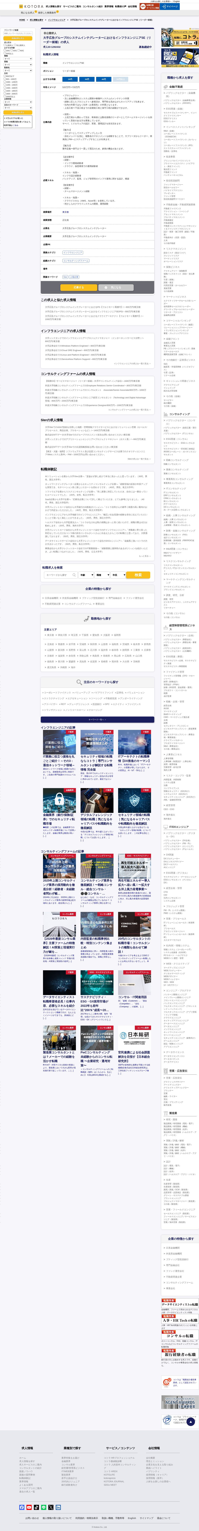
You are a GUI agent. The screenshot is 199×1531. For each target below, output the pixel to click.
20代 (7, 51)
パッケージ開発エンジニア (175, 994)
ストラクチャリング (54, 698)
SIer (65, 277)
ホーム (22, 1458)
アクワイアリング (171, 385)
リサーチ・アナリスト (173, 312)
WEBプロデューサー (173, 970)
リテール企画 (169, 375)
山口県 (138, 655)
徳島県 (50, 661)
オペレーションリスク (173, 261)
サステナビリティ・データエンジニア (180, 877)
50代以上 (8, 54)
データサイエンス (175, 1052)
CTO (166, 892)
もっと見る (144, 556)
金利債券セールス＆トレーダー (177, 306)
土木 (166, 240)
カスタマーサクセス (172, 940)
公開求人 (8, 45)
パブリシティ (153, 1471)
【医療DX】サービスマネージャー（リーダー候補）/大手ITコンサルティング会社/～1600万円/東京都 (92, 381)
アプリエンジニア (171, 1047)
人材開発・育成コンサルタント (177, 525)
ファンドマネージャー (173, 184)
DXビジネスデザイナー (174, 861)
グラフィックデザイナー (174, 1082)
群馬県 (147, 644)
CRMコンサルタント (173, 498)
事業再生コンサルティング (179, 479)
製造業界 (65, 1474)
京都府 (50, 655)
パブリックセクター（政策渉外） (178, 648)
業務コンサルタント (172, 473)
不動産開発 (168, 223)
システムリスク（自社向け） (176, 794)
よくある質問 (26, 1485)
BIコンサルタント (171, 501)
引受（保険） (169, 280)
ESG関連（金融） (175, 108)
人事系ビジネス (174, 754)
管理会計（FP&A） (172, 684)
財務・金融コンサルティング (180, 530)
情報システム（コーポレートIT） (178, 949)
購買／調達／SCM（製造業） (176, 1189)
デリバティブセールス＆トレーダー (179, 309)
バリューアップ (82, 692)
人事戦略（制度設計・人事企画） (178, 761)
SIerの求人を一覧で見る (138, 459)
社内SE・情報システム (177, 945)
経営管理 (170, 805)
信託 (166, 364)
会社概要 (150, 1458)
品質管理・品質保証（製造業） (177, 1192)
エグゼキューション (78, 698)
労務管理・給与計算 (172, 767)
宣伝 (166, 1099)
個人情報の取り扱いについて (57, 1518)
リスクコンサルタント (173, 565)
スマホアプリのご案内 (30, 1488)
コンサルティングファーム (75, 261)
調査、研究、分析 (175, 595)
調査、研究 (168, 599)
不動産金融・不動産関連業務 (180, 204)
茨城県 (125, 644)
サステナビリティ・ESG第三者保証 (179, 449)
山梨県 (50, 650)
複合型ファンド (170, 169)
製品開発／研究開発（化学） (176, 1129)
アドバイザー (50, 704)
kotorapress (110, 1478)
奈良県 (72, 655)
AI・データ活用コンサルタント (177, 510)
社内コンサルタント (172, 898)
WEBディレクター (172, 979)
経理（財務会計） (171, 682)
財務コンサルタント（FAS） (176, 535)
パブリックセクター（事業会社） (178, 639)
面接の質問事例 (27, 1474)
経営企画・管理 (174, 888)
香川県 (61, 661)
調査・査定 (168, 282)
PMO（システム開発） (173, 913)
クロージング (95, 710)
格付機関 (167, 403)
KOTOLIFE (109, 1474)
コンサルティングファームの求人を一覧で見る (128, 410)
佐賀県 (93, 661)
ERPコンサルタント (172, 495)
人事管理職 (168, 758)
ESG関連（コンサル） (177, 439)
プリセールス (169, 928)
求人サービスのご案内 (30, 1464)
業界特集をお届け (70, 1458)
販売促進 (167, 1105)
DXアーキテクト (171, 864)
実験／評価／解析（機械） (175, 1147)
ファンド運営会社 (135, 598)
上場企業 (74, 277)
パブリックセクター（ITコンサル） (179, 433)
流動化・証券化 (170, 151)
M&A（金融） (170, 131)
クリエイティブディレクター (176, 1088)
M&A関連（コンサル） (177, 549)
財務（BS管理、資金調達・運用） (178, 687)
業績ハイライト (154, 1468)
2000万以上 (9, 96)
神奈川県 (62, 635)
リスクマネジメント (176, 248)
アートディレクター (172, 1085)
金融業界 (65, 1461)
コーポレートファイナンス (57, 692)
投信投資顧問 (173, 180)
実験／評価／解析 (175, 1140)
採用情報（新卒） (155, 1478)
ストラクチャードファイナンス (177, 148)
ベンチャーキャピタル (173, 175)
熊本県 (115, 661)
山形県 (104, 644)
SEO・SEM (169, 982)
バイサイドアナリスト (173, 190)
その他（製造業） (171, 1204)
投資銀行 (97, 704)
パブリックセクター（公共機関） (178, 651)
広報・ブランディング (173, 1102)
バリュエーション (136, 692)
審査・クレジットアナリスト (176, 333)
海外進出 (170, 814)
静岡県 (125, 650)
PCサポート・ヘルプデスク (176, 955)
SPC (107, 704)
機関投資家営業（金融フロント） (178, 354)
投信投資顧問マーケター (174, 199)
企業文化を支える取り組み (159, 1464)
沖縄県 (63, 667)
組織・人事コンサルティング (180, 515)
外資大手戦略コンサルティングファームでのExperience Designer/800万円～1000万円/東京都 (89, 405)
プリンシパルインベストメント (177, 161)
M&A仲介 (168, 556)
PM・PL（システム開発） (175, 910)
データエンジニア (171, 1026)
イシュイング (169, 388)
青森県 (61, 644)
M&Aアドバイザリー (172, 553)
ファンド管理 (169, 196)
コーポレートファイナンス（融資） (179, 325)
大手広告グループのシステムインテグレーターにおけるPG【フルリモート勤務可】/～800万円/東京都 (92, 307)
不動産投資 (111, 698)
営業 (166, 1093)
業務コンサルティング (177, 469)
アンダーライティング (131, 698)
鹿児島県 (51, 667)
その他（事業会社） (172, 749)
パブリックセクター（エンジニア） (179, 846)
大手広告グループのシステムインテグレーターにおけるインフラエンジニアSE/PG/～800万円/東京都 (92, 311)
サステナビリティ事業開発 (175, 666)
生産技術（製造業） (172, 1187)
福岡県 (117, 635)
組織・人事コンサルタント (175, 519)
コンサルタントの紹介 (30, 1468)
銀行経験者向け (69, 1485)
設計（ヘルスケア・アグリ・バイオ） (180, 1174)
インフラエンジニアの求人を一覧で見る (131, 363)
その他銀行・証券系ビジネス (180, 360)
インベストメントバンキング (180, 127)
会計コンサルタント (172, 537)
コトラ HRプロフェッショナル (119, 1458)
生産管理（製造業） (172, 1184)
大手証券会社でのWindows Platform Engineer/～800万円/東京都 (75, 346)
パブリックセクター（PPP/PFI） (178, 103)
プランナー (168, 1090)
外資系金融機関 (70, 598)
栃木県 (136, 644)
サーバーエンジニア (172, 1035)
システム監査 (169, 782)
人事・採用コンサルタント (175, 522)
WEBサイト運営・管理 (173, 958)
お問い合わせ (32, 1518)
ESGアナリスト (170, 118)
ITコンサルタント (171, 492)
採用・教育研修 (170, 764)
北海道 (50, 644)
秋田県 (93, 644)
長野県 (72, 650)
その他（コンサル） (176, 613)
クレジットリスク (171, 256)
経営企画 (167, 705)
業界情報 (23, 1481)
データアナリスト (171, 1062)
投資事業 (170, 156)
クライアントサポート (173, 740)
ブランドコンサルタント (174, 590)
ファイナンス (134, 704)
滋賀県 (61, 655)
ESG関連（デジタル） (177, 873)
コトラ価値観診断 (113, 1461)
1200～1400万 (10, 84)
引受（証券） (169, 372)
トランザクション (53, 710)
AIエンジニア (169, 867)
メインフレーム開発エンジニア (177, 997)
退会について (163, 1518)
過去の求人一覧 (27, 1491)
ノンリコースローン (75, 710)
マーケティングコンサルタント (177, 587)
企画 (166, 720)
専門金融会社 (115, 598)
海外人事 (167, 770)
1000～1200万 (10, 82)
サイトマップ (146, 1518)
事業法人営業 (169, 346)
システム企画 (169, 901)
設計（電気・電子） (172, 1166)
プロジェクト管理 (175, 906)
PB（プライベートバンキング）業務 (179, 348)
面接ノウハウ (26, 1471)
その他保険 (168, 291)
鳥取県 (95, 655)
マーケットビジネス (176, 296)
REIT (63, 704)
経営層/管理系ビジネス (73, 1468)
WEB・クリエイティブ (177, 963)
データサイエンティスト (174, 1056)
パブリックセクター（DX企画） (177, 840)
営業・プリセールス (176, 918)
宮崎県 (136, 661)
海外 (73, 667)
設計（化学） (169, 1171)
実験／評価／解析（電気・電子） (178, 1144)
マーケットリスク (171, 258)
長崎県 (104, 661)
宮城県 (82, 644)
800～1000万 (10, 79)
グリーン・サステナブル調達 (176, 1195)
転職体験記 (24, 1478)
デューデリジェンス (79, 704)
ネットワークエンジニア (174, 1032)
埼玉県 (74, 635)
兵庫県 (147, 650)
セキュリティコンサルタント (176, 574)
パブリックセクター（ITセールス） (179, 849)
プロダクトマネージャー (174, 743)
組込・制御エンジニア (173, 1044)
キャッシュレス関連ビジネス (180, 381)
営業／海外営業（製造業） (175, 1222)
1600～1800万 (10, 90)
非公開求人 (19, 45)
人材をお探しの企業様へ (161, 1)
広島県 (128, 655)
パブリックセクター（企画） (180, 635)
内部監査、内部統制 (172, 779)
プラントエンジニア (172, 1198)
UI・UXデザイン (171, 985)
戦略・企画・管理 (175, 701)
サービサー (168, 400)
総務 (166, 723)
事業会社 (99, 604)
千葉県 (85, 635)
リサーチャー (169, 608)
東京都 (65, 212)
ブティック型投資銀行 (93, 598)
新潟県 (61, 650)
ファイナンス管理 (175, 672)
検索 (138, 575)
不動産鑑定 (168, 220)
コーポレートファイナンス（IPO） (179, 145)
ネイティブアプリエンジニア (176, 1020)
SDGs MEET (110, 1485)
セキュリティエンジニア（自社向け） (180, 797)
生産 (168, 1180)
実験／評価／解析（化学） (175, 1150)
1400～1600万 (10, 88)
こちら (15, 125)
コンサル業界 (68, 1464)
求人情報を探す (36, 20)
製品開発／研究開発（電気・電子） (179, 1123)
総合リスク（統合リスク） (175, 253)
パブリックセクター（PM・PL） (178, 843)
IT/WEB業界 (67, 1471)
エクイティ (118, 704)
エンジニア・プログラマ (178, 990)
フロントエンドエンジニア (175, 1000)
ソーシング (96, 698)
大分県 (125, 661)
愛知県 (95, 635)
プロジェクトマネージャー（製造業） (180, 1201)
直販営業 (167, 288)
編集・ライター (170, 1096)
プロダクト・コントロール (175, 690)
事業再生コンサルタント (174, 483)
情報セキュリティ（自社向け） (177, 791)
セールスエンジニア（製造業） (177, 1213)
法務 (166, 785)
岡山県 (117, 655)
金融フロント (173, 339)
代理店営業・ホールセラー (175, 285)
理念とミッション (155, 1461)
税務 (166, 693)
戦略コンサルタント (172, 464)
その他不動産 (169, 243)
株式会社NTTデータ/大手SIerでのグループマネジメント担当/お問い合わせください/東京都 (87, 435)
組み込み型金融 (170, 391)
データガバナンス (171, 1059)
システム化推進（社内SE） (175, 952)
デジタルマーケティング (174, 973)
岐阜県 (115, 650)
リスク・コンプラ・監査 (178, 775)
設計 (168, 1161)
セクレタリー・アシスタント (176, 726)
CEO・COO (169, 809)
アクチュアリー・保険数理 (175, 271)
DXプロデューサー (172, 859)
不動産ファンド (170, 172)
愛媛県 (72, 661)
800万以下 (9, 76)
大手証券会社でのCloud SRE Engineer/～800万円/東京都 (72, 350)
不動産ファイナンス (172, 208)
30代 (14, 51)
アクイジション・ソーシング (176, 211)
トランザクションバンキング (176, 330)
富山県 (82, 650)
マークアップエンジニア (174, 968)
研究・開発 (171, 1119)
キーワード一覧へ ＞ (97, 719)
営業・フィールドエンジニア (180, 1209)
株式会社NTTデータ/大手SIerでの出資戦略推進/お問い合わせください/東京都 (81, 447)
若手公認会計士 (69, 1478)
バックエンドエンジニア (174, 1003)
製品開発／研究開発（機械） (176, 1126)
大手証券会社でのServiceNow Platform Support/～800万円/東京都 (76, 359)
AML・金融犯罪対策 (172, 800)
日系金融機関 (51, 598)
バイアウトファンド (103, 692)
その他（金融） (174, 396)
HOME (22, 20)
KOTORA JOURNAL (114, 1481)
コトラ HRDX (111, 1471)
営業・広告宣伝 (174, 1078)
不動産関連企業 (53, 604)
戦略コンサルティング (177, 460)
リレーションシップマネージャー (178, 327)
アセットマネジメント (173, 214)
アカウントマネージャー (174, 931)
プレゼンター (169, 193)
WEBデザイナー (171, 976)
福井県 (104, 650)
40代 (21, 51)
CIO (165, 895)
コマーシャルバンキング (178, 320)
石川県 (93, 650)
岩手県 (72, 644)
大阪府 (106, 635)
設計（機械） (169, 1168)
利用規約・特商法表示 (86, 1518)
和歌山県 (83, 655)
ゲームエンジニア (171, 1041)
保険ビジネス (173, 267)
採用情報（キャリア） (157, 1474)
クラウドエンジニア (172, 1018)
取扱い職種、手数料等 (113, 1518)
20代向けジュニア (70, 1481)
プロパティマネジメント (174, 217)
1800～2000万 (10, 93)
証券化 (120, 692)
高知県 (82, 661)
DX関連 (170, 854)
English (176, 1)
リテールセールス (171, 351)
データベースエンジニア (174, 1023)
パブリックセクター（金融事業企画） (180, 100)
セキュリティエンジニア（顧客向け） (180, 1038)
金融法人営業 (169, 343)
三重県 (136, 650)
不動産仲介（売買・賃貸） (175, 237)
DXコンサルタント (172, 507)
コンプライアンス (171, 788)
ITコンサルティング (176, 488)
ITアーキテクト (170, 504)
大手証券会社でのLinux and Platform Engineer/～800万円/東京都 (75, 355)
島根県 (106, 655)
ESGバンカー (169, 121)
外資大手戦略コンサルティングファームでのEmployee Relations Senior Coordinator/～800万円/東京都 (93, 385)
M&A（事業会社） (171, 746)
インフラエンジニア (56, 20)
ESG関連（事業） (175, 656)
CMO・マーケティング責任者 (176, 717)
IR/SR (166, 708)
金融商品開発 (169, 315)
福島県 (115, 644)
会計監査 (167, 696)
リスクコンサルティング (178, 561)
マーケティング (170, 711)
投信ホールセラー (171, 187)
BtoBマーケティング (172, 714)
